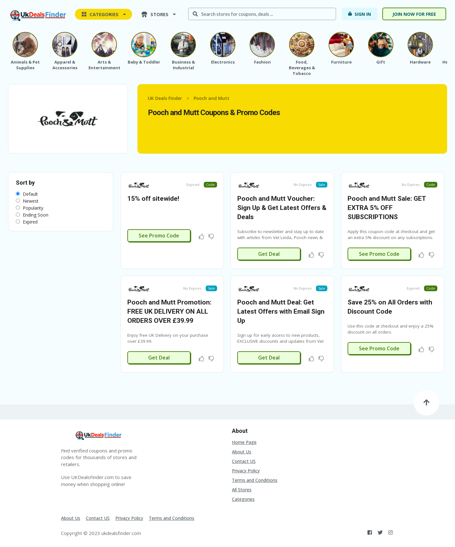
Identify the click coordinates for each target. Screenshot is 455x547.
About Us (241, 452)
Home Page (244, 442)
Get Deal (269, 253)
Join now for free (414, 14)
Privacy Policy (246, 471)
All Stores (242, 490)
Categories (243, 499)
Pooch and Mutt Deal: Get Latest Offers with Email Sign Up (281, 311)
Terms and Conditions (254, 480)
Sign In (359, 14)
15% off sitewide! (153, 198)
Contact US (244, 461)
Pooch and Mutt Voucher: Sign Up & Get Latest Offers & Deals (281, 208)
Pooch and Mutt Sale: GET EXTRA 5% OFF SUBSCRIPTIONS (387, 208)
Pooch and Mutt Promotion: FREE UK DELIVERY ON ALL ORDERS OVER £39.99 (169, 311)
